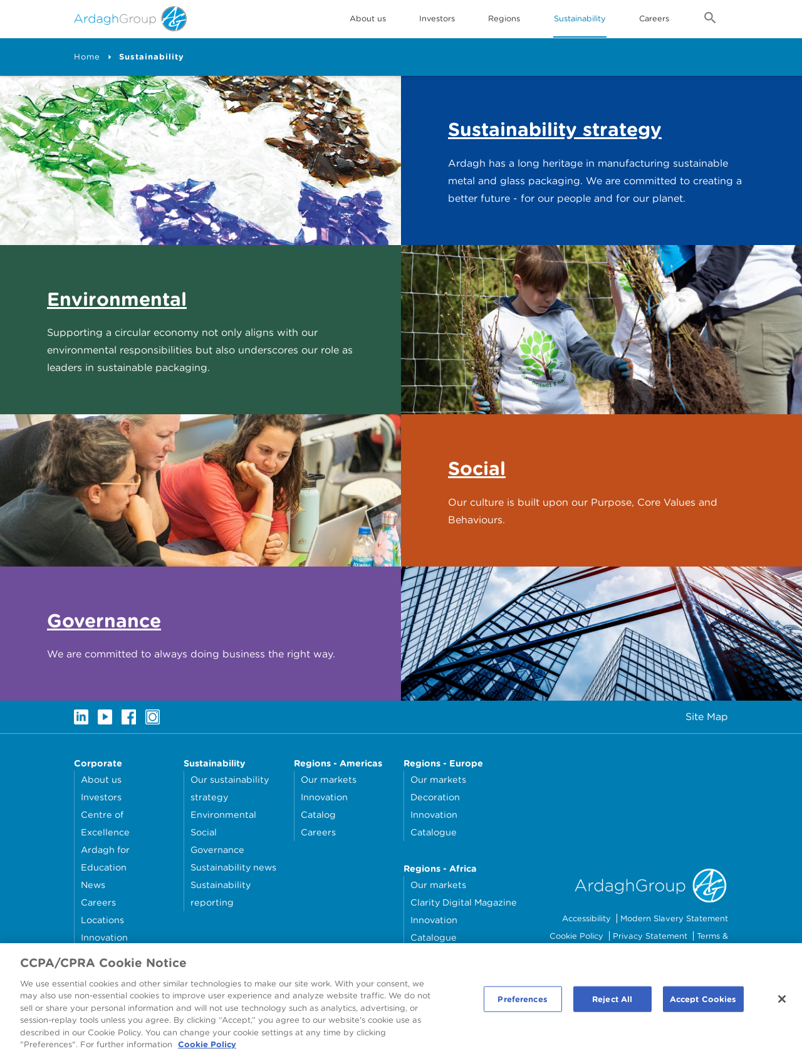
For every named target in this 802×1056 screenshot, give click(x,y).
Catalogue (433, 832)
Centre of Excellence (105, 823)
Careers (654, 18)
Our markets (329, 779)
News (93, 884)
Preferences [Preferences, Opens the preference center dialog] (522, 1004)
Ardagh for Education (105, 858)
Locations (102, 919)
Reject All (612, 1004)
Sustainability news (233, 867)
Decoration (435, 797)
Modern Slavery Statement (674, 918)
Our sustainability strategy (229, 788)
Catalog (318, 814)
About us (101, 779)
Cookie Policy (576, 936)
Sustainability (580, 18)
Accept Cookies (703, 1004)
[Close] (782, 1004)
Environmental (223, 814)
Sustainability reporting (220, 893)
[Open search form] (710, 20)
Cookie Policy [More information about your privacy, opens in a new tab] (207, 1050)
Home (87, 56)
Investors (437, 18)
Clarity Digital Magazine (463, 902)
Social (203, 832)
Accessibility (586, 918)
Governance (217, 849)
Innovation (104, 937)
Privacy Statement (650, 936)
